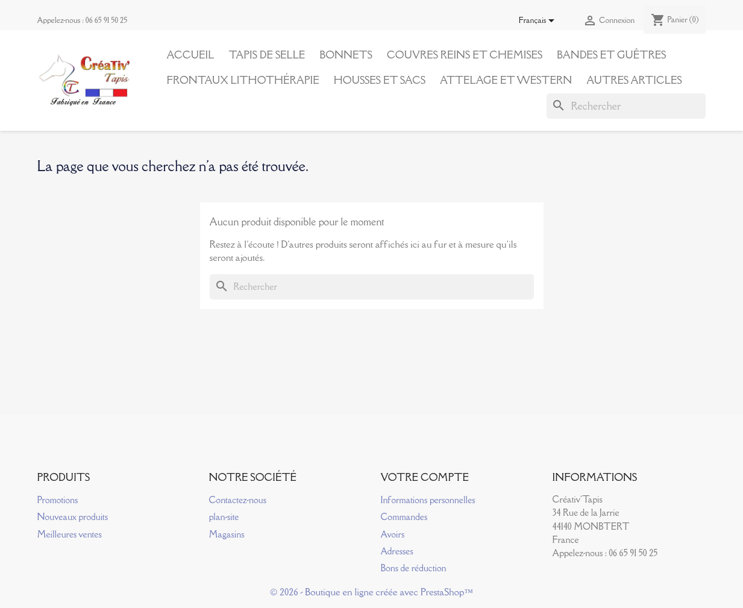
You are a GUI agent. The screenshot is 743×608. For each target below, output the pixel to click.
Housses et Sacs (379, 80)
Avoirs (393, 534)
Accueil (191, 54)
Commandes (404, 516)
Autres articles (634, 80)
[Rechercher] (626, 106)
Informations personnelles (428, 500)
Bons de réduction (414, 568)
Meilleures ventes (69, 534)
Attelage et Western (506, 80)
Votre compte (425, 477)
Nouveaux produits (72, 516)
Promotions (57, 500)
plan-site (224, 516)
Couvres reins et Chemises (464, 54)
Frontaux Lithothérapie (243, 80)
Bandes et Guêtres (611, 54)
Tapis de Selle (266, 54)
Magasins (227, 534)
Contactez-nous (237, 500)
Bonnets (345, 54)
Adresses (397, 551)
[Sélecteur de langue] (539, 21)
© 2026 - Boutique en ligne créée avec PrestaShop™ (371, 592)
